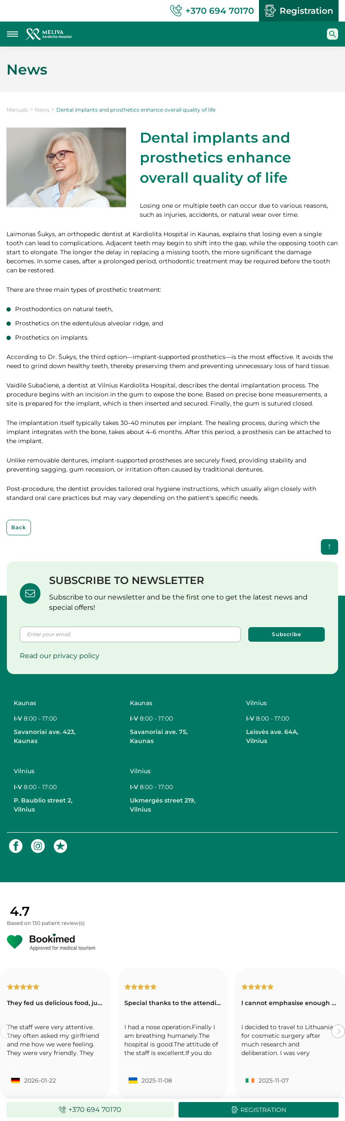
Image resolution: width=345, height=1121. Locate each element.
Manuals (17, 109)
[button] (338, 1031)
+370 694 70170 (212, 11)
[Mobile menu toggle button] (12, 34)
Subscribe (286, 634)
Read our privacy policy (59, 656)
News (42, 109)
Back (18, 527)
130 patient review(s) (58, 923)
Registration (298, 11)
